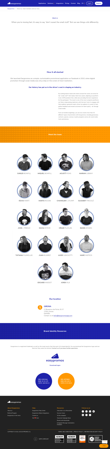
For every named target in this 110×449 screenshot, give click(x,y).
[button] (83, 3)
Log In (89, 3)
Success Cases (61, 413)
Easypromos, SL (26, 432)
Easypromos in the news (14, 415)
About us (10, 410)
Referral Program (12, 413)
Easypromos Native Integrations (40, 413)
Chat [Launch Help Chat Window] (104, 446)
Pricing (67, 3)
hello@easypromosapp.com (63, 316)
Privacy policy (78, 432)
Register (98, 3)
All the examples (61, 415)
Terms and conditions (65, 432)
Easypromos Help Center (38, 410)
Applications (42, 3)
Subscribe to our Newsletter (64, 410)
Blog (78, 3)
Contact (73, 3)
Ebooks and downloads (63, 420)
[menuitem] (42, 3)
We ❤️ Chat (35, 418)
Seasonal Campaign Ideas (64, 418)
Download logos (55, 365)
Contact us (35, 415)
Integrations (59, 3)
